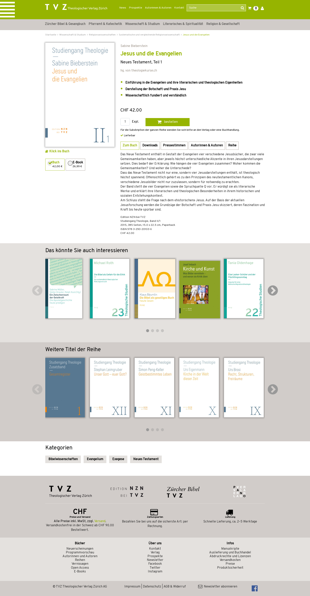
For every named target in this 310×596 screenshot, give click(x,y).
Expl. (135, 122)
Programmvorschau (80, 553)
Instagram (155, 572)
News (122, 8)
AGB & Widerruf (175, 587)
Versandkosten (230, 560)
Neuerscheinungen (79, 549)
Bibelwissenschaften (63, 459)
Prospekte (135, 8)
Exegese (118, 459)
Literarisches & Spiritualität (183, 24)
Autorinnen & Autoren (158, 8)
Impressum (132, 587)
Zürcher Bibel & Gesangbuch (65, 24)
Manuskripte (230, 549)
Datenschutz (152, 587)
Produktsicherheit (230, 568)
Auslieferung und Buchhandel (230, 553)
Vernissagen (80, 564)
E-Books (80, 572)
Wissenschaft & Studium (142, 24)
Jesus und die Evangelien (196, 34)
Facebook (155, 564)
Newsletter (155, 560)
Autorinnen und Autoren (79, 556)
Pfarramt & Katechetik (105, 24)
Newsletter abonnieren (217, 587)
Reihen (80, 560)
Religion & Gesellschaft (223, 24)
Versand (99, 521)
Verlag (155, 553)
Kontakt (179, 8)
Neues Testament (146, 459)
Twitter (155, 568)
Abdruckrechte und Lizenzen (230, 556)
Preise (230, 564)
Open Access (80, 568)
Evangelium (95, 459)
